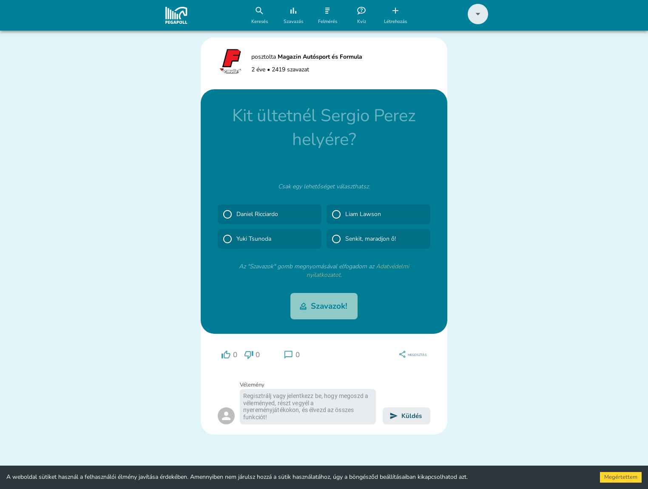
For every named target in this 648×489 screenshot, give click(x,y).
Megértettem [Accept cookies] (620, 477)
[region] (229, 354)
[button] (478, 22)
